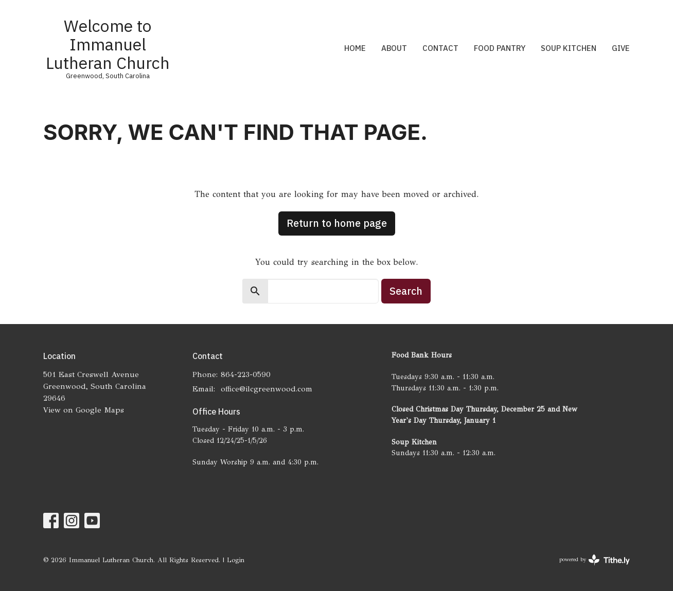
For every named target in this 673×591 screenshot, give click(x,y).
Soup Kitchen (568, 48)
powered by (594, 560)
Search (405, 291)
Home (355, 48)
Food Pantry (499, 48)
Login (235, 560)
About (394, 48)
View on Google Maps (83, 410)
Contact (440, 48)
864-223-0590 (246, 374)
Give (621, 48)
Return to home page (337, 223)
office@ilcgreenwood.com (266, 388)
